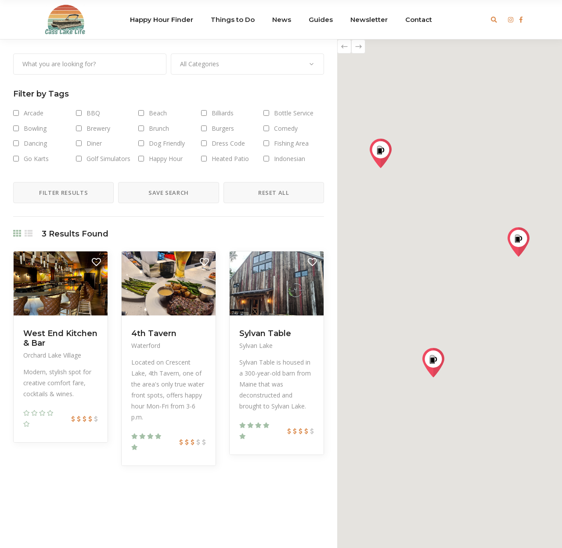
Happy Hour (166, 158)
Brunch (159, 128)
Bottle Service (293, 113)
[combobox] (247, 64)
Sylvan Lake (256, 345)
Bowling (35, 128)
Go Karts (36, 158)
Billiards (223, 113)
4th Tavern (154, 333)
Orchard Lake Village (52, 355)
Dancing (35, 143)
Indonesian (289, 158)
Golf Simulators (108, 158)
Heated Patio (230, 158)
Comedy (286, 128)
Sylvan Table (265, 333)
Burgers (223, 128)
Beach (158, 113)
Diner (94, 143)
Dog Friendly (167, 143)
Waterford (145, 345)
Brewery (98, 128)
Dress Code (228, 143)
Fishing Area (291, 143)
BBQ (93, 113)
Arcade (33, 113)
